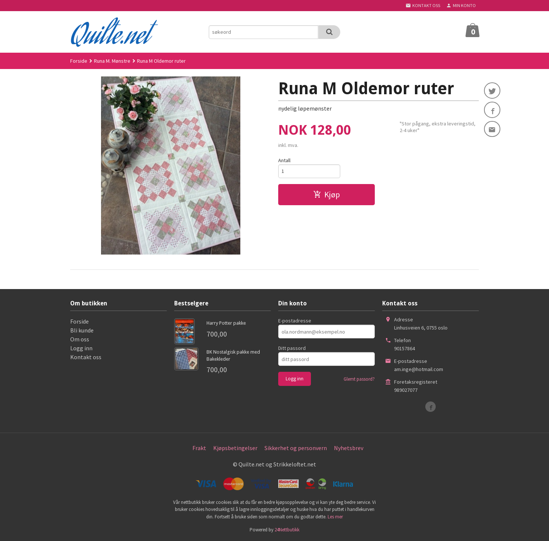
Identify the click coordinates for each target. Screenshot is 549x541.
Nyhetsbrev (348, 448)
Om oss (79, 339)
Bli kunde (82, 330)
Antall (284, 160)
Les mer (335, 517)
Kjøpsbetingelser (235, 448)
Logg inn (81, 348)
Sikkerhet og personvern (295, 448)
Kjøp (326, 194)
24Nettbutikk (286, 530)
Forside (78, 61)
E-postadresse (294, 320)
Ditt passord (292, 348)
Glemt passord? (359, 379)
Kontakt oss (85, 357)
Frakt (199, 448)
